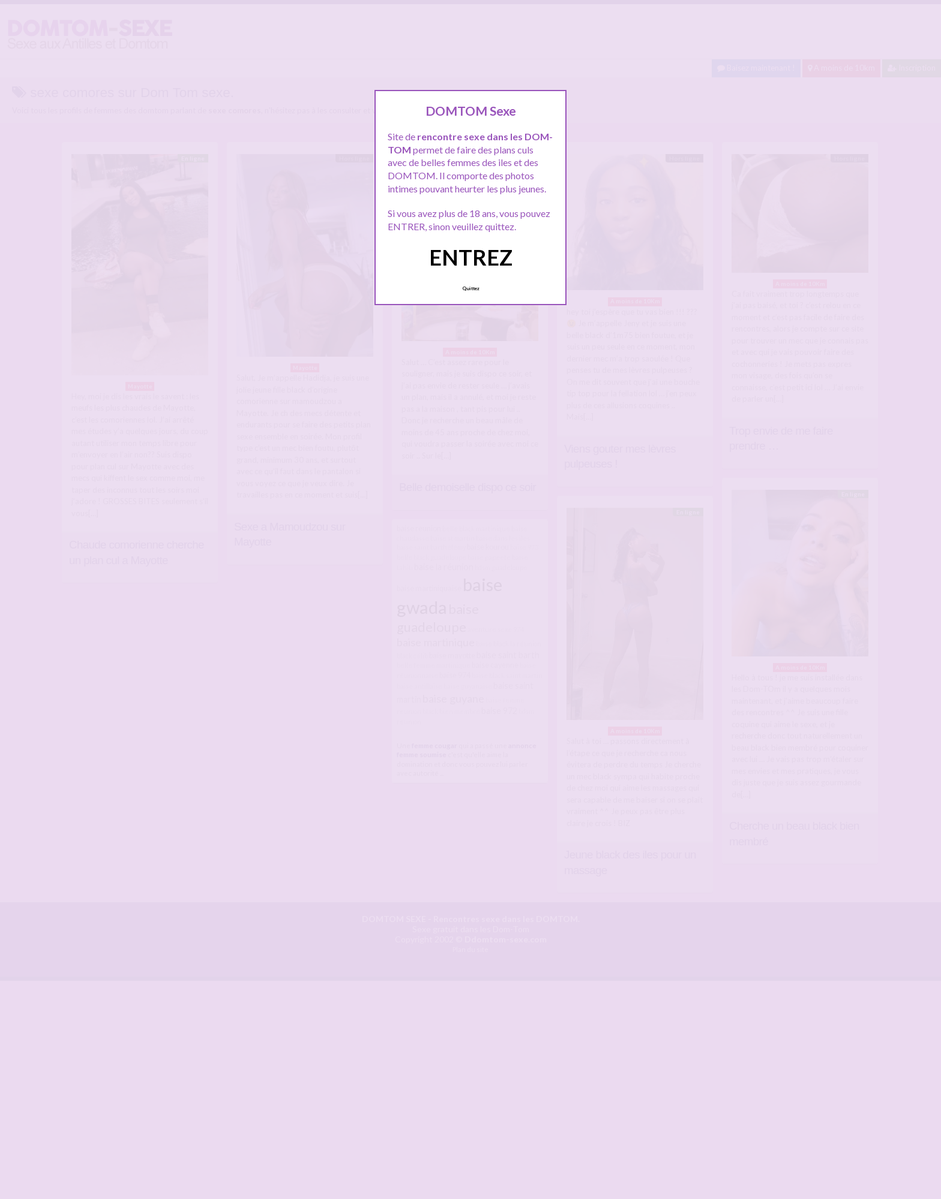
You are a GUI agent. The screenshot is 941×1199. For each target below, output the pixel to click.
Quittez (471, 288)
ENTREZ (471, 257)
